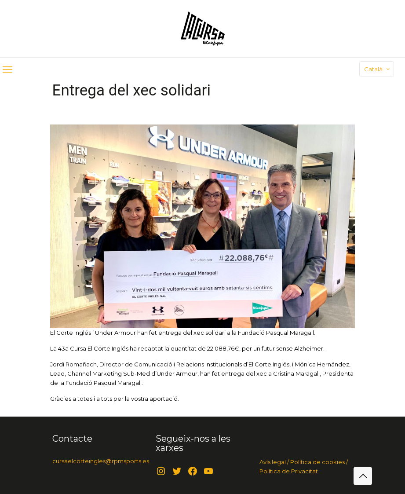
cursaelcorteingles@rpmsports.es (100, 461)
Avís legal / (274, 461)
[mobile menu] (7, 69)
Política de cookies (317, 461)
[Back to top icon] (363, 476)
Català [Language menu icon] (377, 69)
